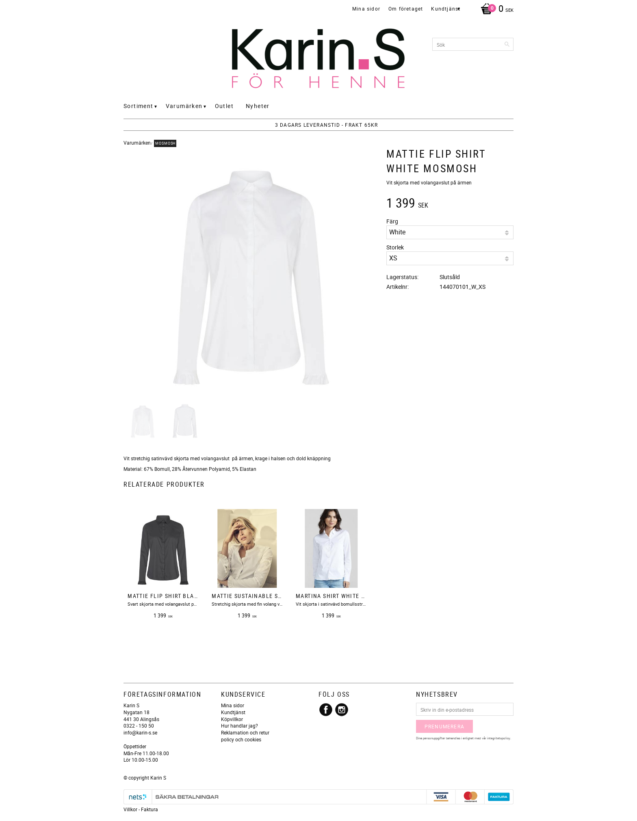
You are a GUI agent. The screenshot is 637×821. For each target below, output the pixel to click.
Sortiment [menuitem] (139, 106)
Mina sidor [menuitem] (366, 8)
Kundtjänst (233, 712)
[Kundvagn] (495, 9)
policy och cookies (241, 739)
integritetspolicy (498, 738)
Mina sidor (232, 705)
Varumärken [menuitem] (184, 106)
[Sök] (507, 44)
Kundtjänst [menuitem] (445, 8)
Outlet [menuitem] (224, 106)
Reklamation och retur (245, 732)
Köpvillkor (232, 719)
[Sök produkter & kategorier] (473, 44)
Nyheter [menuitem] (258, 106)
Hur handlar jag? (239, 725)
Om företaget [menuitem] (405, 8)
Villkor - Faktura (141, 809)
